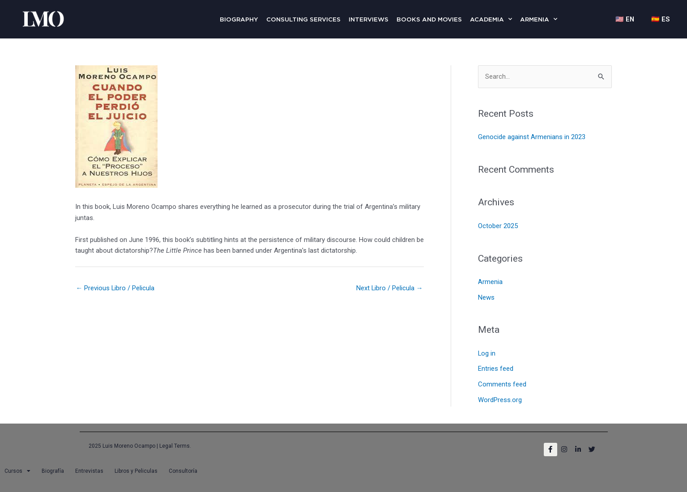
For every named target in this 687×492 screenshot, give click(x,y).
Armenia (538, 19)
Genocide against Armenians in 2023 (531, 137)
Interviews (368, 19)
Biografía (53, 468)
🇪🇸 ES (660, 19)
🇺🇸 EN (623, 19)
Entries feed (495, 367)
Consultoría (183, 468)
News (486, 297)
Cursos (17, 468)
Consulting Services (303, 19)
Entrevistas (89, 468)
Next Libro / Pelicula (389, 288)
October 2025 (498, 225)
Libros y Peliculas (136, 468)
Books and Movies (429, 19)
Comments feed (502, 382)
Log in (487, 352)
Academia (491, 19)
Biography (239, 19)
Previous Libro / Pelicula (115, 288)
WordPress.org (500, 397)
